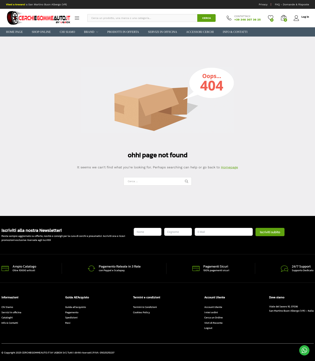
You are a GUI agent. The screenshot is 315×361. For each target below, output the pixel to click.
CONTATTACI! (242, 16)
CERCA (206, 18)
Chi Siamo (67, 31)
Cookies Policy (141, 312)
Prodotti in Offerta (123, 31)
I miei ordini (211, 312)
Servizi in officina (162, 31)
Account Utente (213, 307)
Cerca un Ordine (213, 318)
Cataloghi (7, 318)
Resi (67, 323)
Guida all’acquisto (75, 307)
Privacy (263, 4)
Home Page (14, 31)
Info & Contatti (234, 31)
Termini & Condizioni (145, 307)
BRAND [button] (89, 31)
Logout (208, 328)
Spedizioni (71, 318)
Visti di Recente (213, 323)
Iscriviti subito (270, 232)
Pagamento (71, 312)
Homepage (229, 167)
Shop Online (41, 31)
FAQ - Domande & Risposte (292, 4)
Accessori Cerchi (199, 31)
